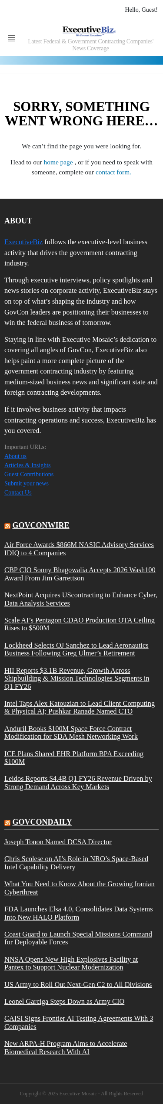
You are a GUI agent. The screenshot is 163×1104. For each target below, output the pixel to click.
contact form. (113, 172)
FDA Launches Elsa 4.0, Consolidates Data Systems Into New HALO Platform (78, 913)
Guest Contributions (28, 474)
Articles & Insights (27, 465)
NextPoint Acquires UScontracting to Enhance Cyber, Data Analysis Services (80, 599)
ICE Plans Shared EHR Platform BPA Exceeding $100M (73, 758)
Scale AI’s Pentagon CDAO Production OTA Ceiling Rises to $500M (79, 624)
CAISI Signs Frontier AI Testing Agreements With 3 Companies (78, 1022)
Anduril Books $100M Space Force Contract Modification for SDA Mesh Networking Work (71, 732)
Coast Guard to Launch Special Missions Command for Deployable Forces (78, 938)
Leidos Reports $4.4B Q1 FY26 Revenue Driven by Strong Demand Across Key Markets (78, 782)
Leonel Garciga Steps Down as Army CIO (64, 1002)
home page (59, 162)
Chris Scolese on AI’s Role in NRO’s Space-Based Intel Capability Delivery (76, 863)
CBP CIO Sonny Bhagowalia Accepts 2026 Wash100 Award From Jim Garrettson (80, 574)
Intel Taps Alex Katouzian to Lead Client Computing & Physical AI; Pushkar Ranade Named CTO (79, 707)
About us (15, 456)
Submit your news (26, 483)
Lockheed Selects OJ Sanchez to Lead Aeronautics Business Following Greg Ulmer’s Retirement (76, 649)
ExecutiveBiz (23, 242)
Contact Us (18, 492)
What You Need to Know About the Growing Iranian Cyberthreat (79, 888)
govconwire (41, 525)
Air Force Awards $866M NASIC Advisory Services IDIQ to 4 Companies (79, 549)
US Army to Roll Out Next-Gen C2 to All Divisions (78, 985)
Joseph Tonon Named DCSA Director (58, 842)
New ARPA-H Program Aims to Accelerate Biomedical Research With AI (65, 1047)
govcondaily (42, 822)
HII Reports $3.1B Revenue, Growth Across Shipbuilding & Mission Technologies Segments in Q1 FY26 (76, 679)
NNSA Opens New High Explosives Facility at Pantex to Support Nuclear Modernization (71, 963)
